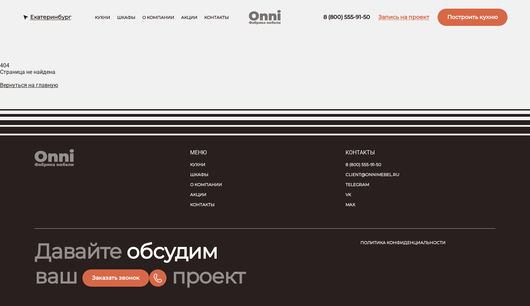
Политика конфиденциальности (403, 242)
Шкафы (126, 17)
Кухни (102, 17)
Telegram (357, 184)
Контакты (216, 17)
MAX (350, 204)
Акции (189, 17)
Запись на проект (403, 17)
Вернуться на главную (29, 85)
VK (348, 194)
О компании (158, 17)
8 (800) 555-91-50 (346, 17)
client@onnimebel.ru (372, 174)
